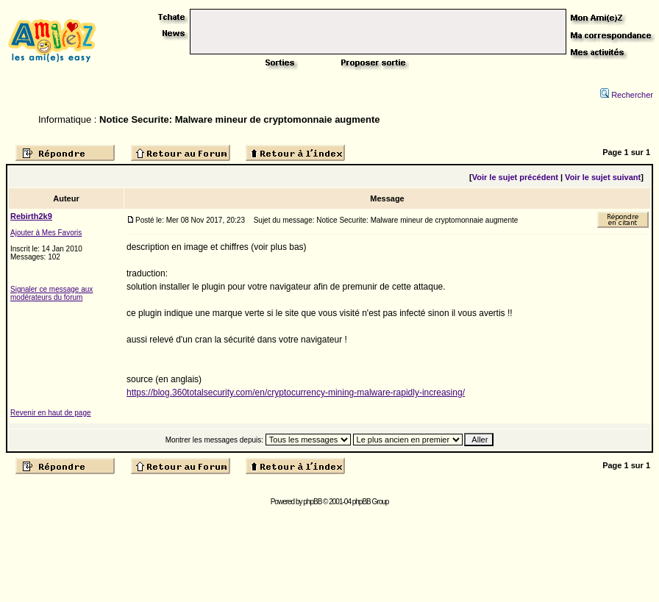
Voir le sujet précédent (515, 177)
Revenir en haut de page (50, 413)
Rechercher (626, 94)
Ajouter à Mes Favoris (46, 233)
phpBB (312, 502)
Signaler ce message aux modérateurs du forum (51, 293)
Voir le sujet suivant (603, 177)
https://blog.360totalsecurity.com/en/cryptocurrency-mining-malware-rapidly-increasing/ (296, 392)
